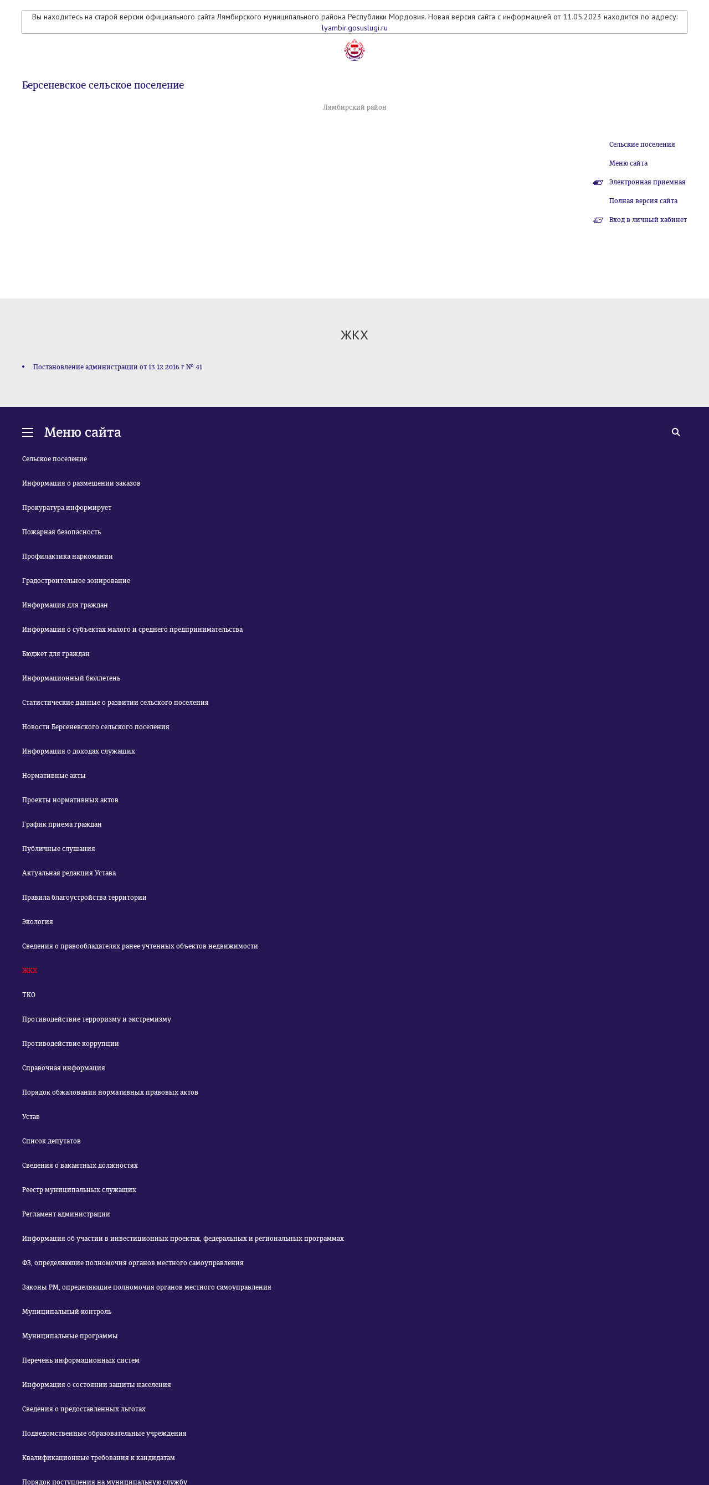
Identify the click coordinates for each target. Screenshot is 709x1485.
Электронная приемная (647, 182)
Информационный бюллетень (71, 678)
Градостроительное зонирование (76, 581)
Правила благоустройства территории (84, 897)
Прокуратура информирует (66, 508)
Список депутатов (51, 1141)
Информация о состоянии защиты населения (96, 1385)
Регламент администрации (66, 1214)
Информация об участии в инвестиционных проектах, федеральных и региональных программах (183, 1238)
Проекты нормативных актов (70, 800)
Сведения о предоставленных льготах (84, 1409)
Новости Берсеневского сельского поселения (95, 727)
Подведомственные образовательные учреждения (104, 1433)
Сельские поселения (642, 144)
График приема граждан (62, 824)
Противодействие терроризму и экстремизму (96, 1019)
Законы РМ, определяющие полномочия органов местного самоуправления (146, 1287)
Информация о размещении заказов (81, 483)
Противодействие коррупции (70, 1044)
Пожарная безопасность (61, 532)
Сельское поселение (54, 459)
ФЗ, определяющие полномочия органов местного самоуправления (133, 1263)
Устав (31, 1117)
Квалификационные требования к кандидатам (98, 1458)
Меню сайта (628, 163)
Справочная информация (63, 1068)
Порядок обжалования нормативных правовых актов (110, 1092)
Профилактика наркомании (67, 556)
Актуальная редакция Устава (69, 873)
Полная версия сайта (643, 201)
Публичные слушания (58, 849)
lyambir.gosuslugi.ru (355, 28)
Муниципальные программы (70, 1336)
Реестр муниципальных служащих (79, 1190)
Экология (37, 922)
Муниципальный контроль (66, 1312)
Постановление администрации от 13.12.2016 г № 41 (117, 367)
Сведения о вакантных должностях (80, 1165)
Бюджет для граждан (56, 654)
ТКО (28, 995)
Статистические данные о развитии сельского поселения (115, 703)
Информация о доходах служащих (78, 751)
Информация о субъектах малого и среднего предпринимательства (132, 629)
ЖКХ (29, 970)
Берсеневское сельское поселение (103, 85)
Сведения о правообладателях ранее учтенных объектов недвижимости (140, 946)
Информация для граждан (65, 605)
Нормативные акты (54, 776)
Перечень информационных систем (81, 1360)
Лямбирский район (355, 107)
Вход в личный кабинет (648, 220)
